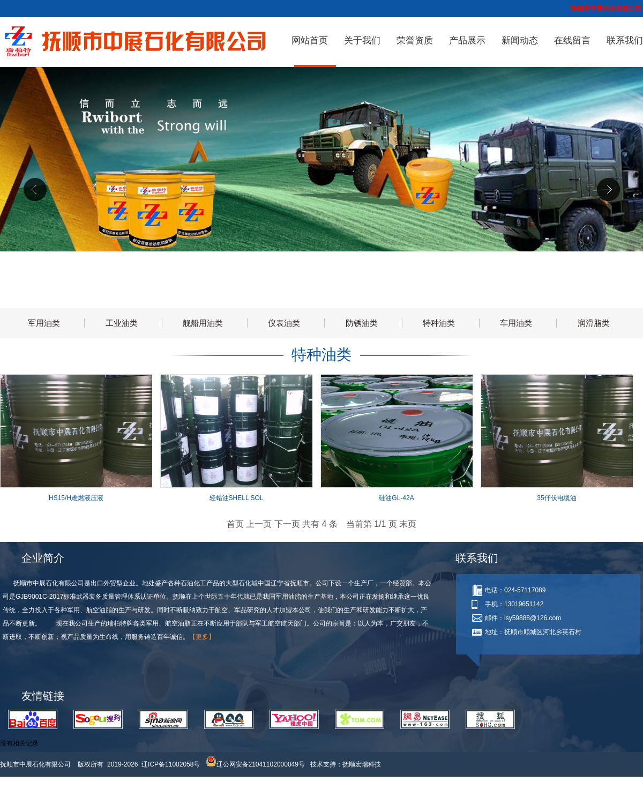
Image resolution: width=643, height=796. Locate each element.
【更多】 (202, 637)
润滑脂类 (594, 323)
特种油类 (439, 323)
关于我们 (362, 40)
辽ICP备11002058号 (170, 764)
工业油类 (122, 323)
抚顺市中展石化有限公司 (38, 764)
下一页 (287, 524)
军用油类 (44, 323)
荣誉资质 (415, 40)
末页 (407, 524)
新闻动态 (520, 40)
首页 (235, 524)
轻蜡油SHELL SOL (237, 498)
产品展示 (467, 40)
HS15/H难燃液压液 (76, 498)
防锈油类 (362, 323)
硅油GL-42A (396, 498)
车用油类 (516, 323)
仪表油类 (284, 323)
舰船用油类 (203, 323)
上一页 (259, 524)
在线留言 (572, 40)
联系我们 (625, 40)
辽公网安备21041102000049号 (255, 764)
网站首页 (309, 40)
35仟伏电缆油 (556, 498)
